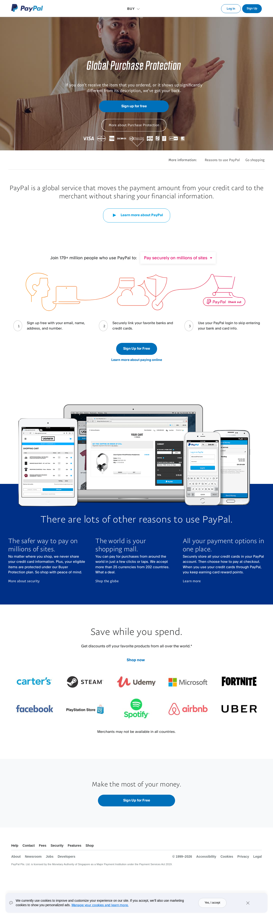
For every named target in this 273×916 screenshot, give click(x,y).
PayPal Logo (27, 8)
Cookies (226, 856)
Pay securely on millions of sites (175, 257)
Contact (28, 845)
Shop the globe (107, 581)
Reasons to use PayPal (222, 160)
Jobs (50, 856)
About (16, 856)
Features (74, 845)
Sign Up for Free (136, 348)
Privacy (243, 856)
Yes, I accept (212, 902)
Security (56, 845)
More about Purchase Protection (134, 125)
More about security (24, 581)
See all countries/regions (258, 846)
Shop (90, 845)
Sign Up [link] (252, 8)
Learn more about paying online (136, 360)
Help (14, 845)
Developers (66, 856)
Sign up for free (134, 106)
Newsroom (33, 856)
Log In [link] (231, 8)
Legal (257, 856)
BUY (131, 9)
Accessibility (206, 856)
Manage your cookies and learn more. (100, 905)
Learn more (192, 581)
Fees (42, 845)
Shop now (136, 659)
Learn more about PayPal (136, 215)
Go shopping (255, 160)
